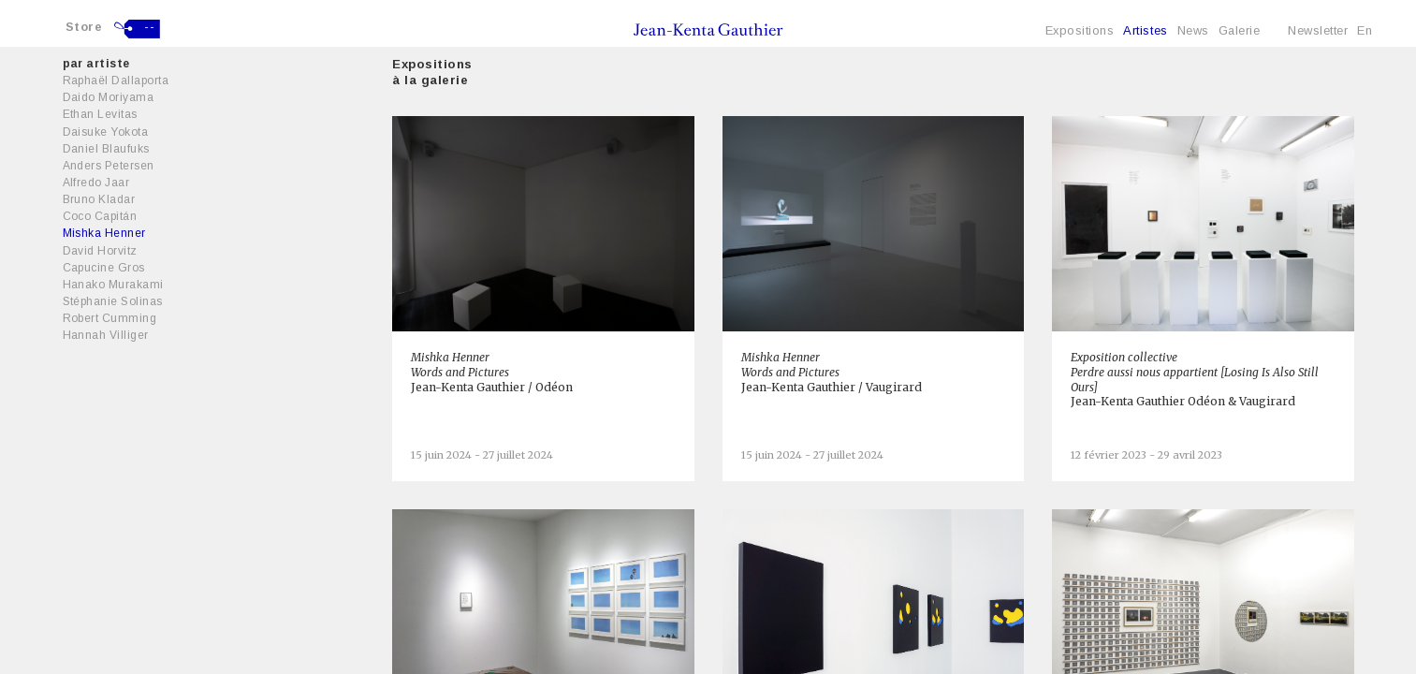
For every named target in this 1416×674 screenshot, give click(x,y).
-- (149, 27)
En (1364, 30)
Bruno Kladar (99, 199)
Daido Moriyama (108, 97)
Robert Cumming (110, 318)
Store (84, 27)
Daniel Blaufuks (106, 148)
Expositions (1080, 30)
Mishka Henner (104, 233)
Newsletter (1318, 30)
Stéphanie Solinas (113, 301)
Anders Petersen (108, 165)
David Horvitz (100, 250)
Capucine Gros (104, 267)
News (1193, 30)
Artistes (1145, 30)
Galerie (1240, 30)
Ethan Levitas (100, 114)
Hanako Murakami (113, 284)
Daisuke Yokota (106, 132)
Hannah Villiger (106, 335)
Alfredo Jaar (96, 182)
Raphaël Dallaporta (116, 80)
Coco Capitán (100, 216)
